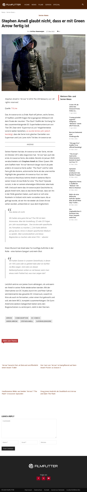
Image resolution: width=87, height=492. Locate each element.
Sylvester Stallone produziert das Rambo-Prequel (75, 172)
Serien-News (10, 12)
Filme (40, 4)
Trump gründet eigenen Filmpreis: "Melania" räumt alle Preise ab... (75, 121)
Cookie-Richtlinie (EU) (73, 490)
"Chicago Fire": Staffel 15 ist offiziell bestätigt (75, 145)
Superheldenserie (43, 321)
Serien (48, 4)
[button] (82, 5)
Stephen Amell (27, 321)
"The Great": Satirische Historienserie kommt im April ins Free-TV (74, 158)
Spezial (56, 4)
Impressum (28, 490)
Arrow (9, 318)
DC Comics (35, 318)
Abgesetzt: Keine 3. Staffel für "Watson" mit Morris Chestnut (75, 185)
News (34, 4)
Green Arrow (11, 321)
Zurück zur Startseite (57, 490)
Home (27, 4)
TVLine (14, 108)
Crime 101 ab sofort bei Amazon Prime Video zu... (74, 108)
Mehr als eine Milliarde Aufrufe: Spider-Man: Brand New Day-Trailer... (75, 198)
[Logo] (12, 4)
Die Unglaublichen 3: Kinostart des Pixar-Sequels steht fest (75, 213)
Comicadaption (21, 318)
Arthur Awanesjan (37, 31)
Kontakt (46, 490)
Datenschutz (38, 490)
